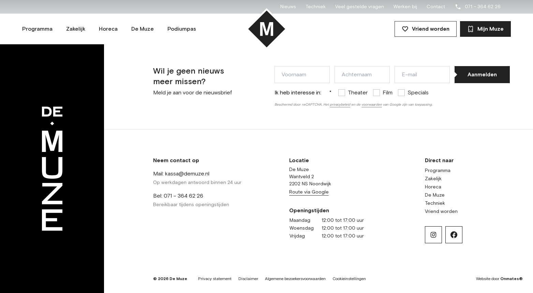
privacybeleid (340, 104)
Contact (436, 6)
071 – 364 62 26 (478, 6)
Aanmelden (482, 74)
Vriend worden (425, 29)
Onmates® (511, 279)
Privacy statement (215, 279)
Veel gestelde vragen (359, 6)
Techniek (316, 6)
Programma (437, 170)
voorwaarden (371, 104)
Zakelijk (433, 178)
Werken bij (405, 6)
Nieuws (288, 6)
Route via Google (309, 192)
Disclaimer (248, 279)
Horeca (433, 187)
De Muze (435, 195)
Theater (358, 92)
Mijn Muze (485, 29)
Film (388, 92)
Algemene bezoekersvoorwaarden (295, 279)
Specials (418, 92)
